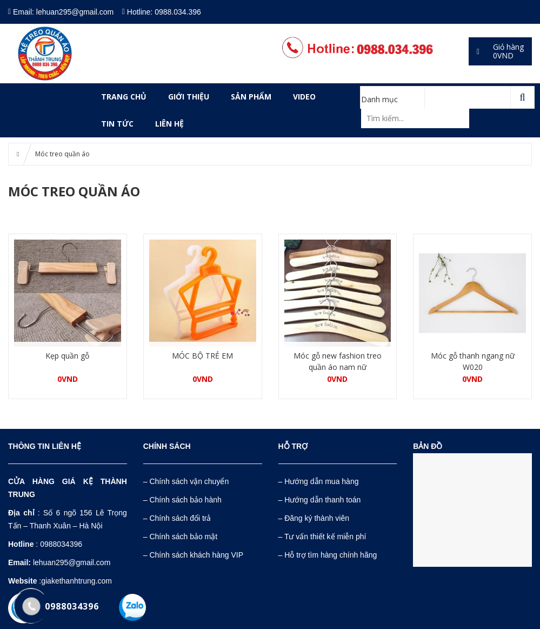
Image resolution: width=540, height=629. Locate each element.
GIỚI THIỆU (188, 96)
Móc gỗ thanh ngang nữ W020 (473, 361)
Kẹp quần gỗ (67, 355)
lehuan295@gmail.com (71, 562)
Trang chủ (123, 96)
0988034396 (61, 544)
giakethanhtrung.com (76, 581)
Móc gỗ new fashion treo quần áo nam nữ (338, 361)
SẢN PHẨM (251, 96)
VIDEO (304, 96)
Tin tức (117, 123)
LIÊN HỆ (169, 123)
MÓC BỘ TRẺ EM (202, 355)
